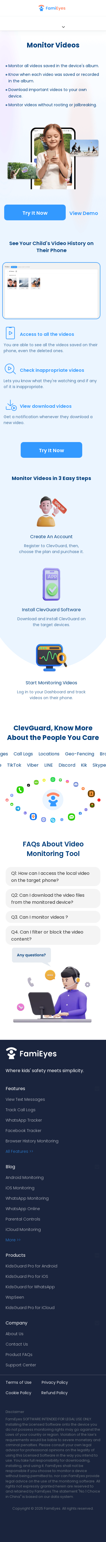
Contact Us (17, 1344)
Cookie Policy (18, 1393)
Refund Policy (54, 1393)
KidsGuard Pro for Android (31, 1266)
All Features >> (19, 1151)
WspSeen (15, 1297)
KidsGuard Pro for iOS (27, 1276)
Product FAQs (19, 1354)
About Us (14, 1334)
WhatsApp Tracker (24, 1120)
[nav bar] (6, 8)
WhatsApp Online (23, 1209)
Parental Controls (23, 1219)
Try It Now (35, 212)
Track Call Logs (21, 1110)
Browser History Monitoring (32, 1141)
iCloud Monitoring (23, 1229)
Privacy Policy (55, 1382)
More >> (13, 1240)
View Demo (83, 213)
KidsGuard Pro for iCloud (30, 1307)
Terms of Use (19, 1382)
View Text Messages (25, 1099)
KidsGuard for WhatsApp (30, 1287)
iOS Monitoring (20, 1188)
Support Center (21, 1365)
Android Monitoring (25, 1177)
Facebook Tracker (23, 1130)
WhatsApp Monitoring (27, 1198)
